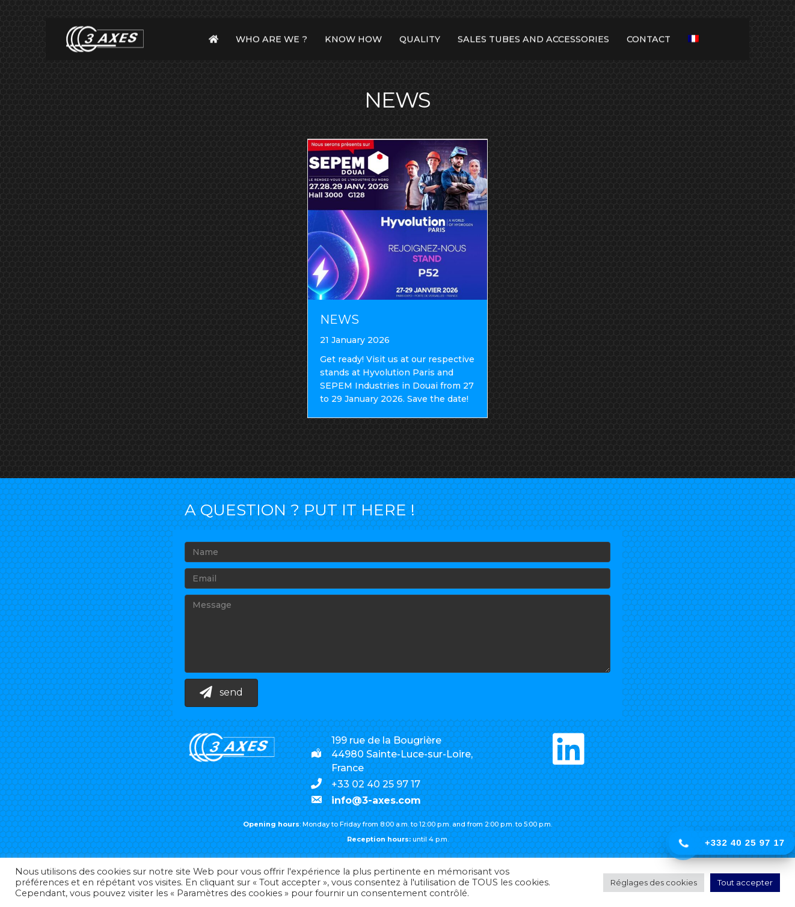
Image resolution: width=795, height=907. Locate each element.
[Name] (397, 552)
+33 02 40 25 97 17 (375, 784)
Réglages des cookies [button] (653, 882)
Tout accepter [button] (745, 882)
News (339, 319)
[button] (221, 693)
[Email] (397, 578)
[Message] (397, 634)
